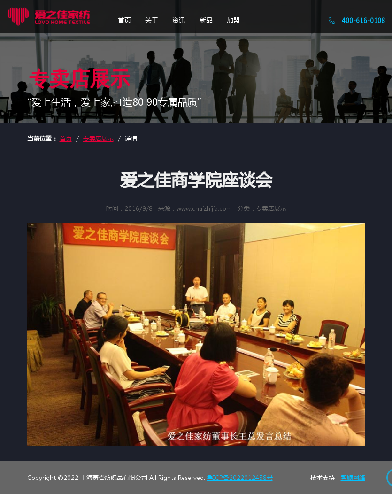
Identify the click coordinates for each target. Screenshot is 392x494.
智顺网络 (353, 477)
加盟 (233, 19)
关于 (151, 19)
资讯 (178, 19)
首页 (124, 19)
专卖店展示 (98, 138)
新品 (206, 19)
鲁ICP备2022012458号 (240, 477)
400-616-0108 (357, 20)
